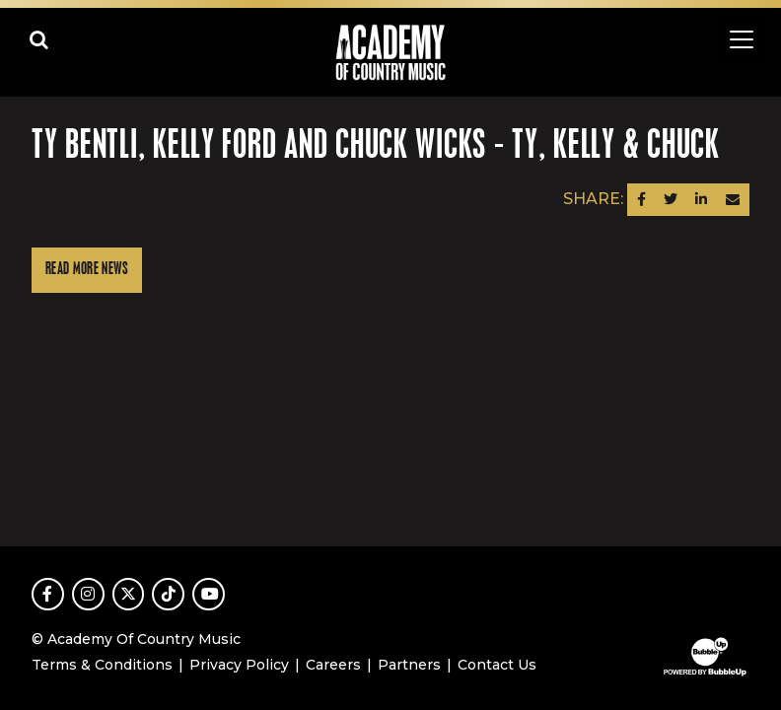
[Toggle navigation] (741, 39)
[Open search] (39, 39)
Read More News (86, 269)
